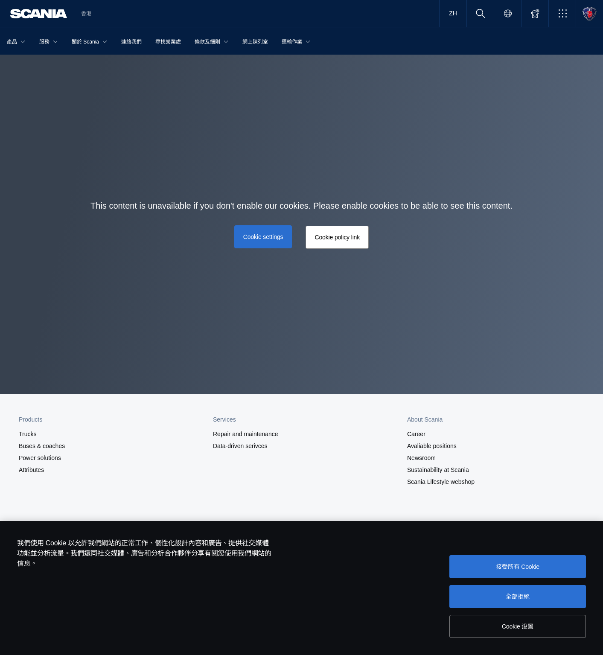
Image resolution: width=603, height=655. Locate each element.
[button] (562, 13)
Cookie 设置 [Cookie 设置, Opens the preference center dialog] (517, 626)
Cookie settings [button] (263, 236)
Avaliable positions (432, 445)
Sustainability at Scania (438, 469)
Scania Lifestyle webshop (441, 481)
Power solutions (40, 457)
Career (416, 434)
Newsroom (421, 457)
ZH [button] (453, 13)
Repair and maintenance (245, 434)
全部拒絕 (517, 596)
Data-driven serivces (240, 445)
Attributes (31, 469)
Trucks (27, 434)
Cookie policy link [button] (337, 237)
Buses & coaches (42, 445)
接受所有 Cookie (517, 566)
